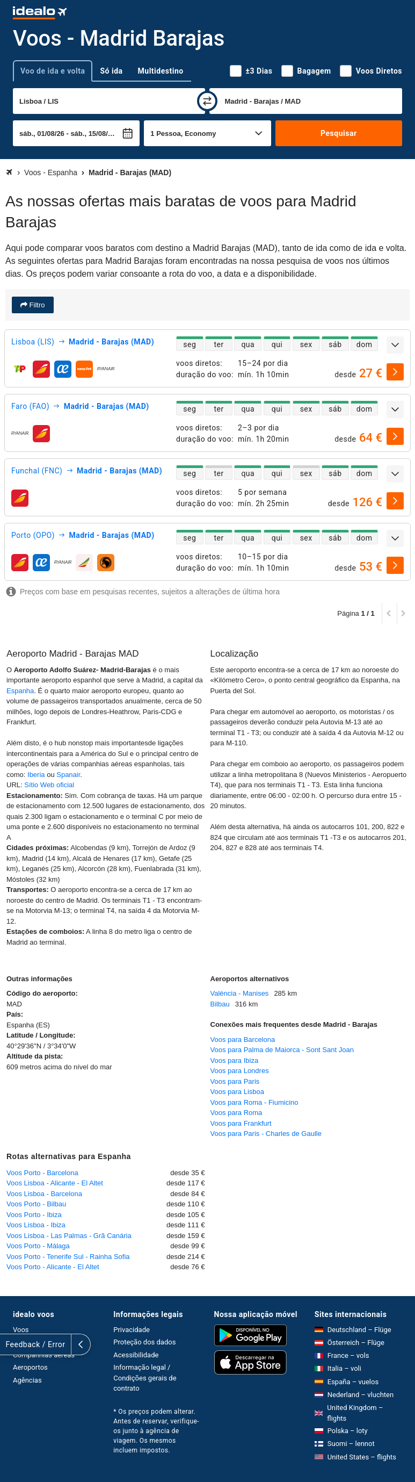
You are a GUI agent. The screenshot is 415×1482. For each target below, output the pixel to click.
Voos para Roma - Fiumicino (254, 1102)
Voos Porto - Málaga (38, 1246)
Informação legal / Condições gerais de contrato (144, 1377)
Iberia (36, 775)
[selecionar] (395, 371)
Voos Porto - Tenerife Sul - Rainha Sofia (68, 1257)
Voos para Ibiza (234, 1060)
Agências (27, 1380)
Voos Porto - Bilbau (36, 1204)
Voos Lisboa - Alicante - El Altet (54, 1183)
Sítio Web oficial (49, 785)
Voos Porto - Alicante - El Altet (52, 1267)
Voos (21, 1330)
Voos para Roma (236, 1113)
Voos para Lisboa (237, 1092)
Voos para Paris (235, 1081)
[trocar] (207, 101)
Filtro (36, 305)
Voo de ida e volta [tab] (52, 71)
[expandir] (395, 345)
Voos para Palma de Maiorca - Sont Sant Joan (282, 1050)
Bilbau (220, 1004)
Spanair (68, 775)
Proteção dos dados (144, 1342)
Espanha (20, 691)
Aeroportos (30, 1367)
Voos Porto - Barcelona (42, 1173)
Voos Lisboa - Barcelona (44, 1194)
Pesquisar (338, 133)
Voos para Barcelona (242, 1039)
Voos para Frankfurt (241, 1123)
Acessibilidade (135, 1355)
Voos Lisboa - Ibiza (35, 1225)
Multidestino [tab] (161, 71)
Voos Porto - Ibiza (34, 1215)
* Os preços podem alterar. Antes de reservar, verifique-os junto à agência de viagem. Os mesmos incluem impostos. (156, 1431)
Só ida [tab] (111, 71)
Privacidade (131, 1330)
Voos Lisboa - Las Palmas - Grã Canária (69, 1236)
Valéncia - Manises (239, 993)
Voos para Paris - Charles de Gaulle (266, 1134)
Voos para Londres (239, 1071)
